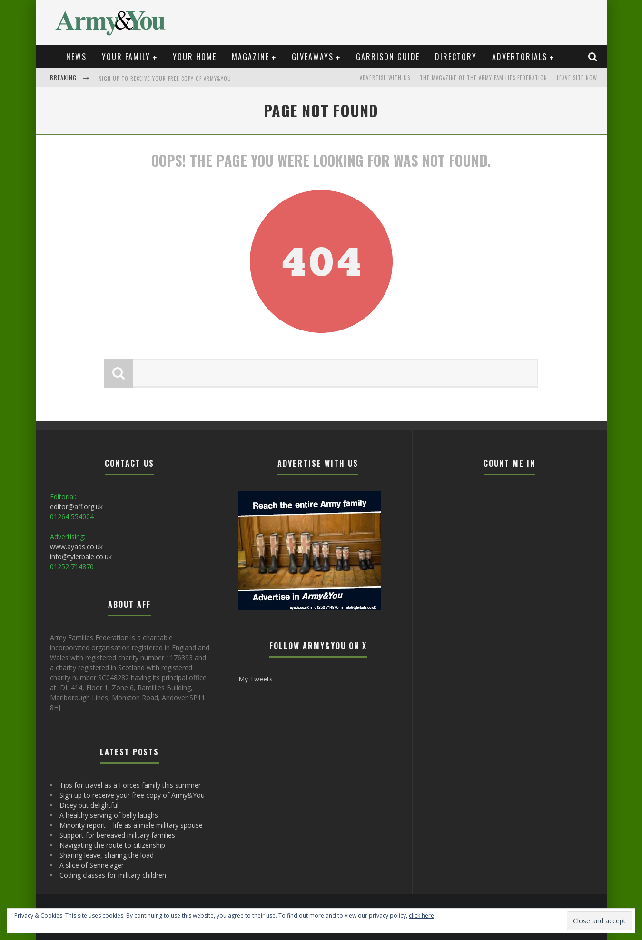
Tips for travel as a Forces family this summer (130, 785)
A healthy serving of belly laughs (108, 815)
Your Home (195, 56)
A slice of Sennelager (91, 865)
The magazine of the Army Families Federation (483, 77)
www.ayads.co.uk (76, 546)
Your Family (126, 56)
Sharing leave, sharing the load (106, 855)
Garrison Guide (388, 56)
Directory (456, 56)
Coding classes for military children (112, 875)
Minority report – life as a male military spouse (131, 825)
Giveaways (313, 56)
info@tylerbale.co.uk (81, 556)
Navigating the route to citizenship (112, 845)
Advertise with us (385, 77)
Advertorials (519, 56)
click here (421, 915)
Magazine (250, 56)
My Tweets (255, 678)
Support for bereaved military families (117, 835)
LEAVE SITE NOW (577, 77)
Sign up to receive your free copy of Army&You (165, 78)
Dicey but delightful (89, 805)
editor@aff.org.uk (76, 506)
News (76, 56)
